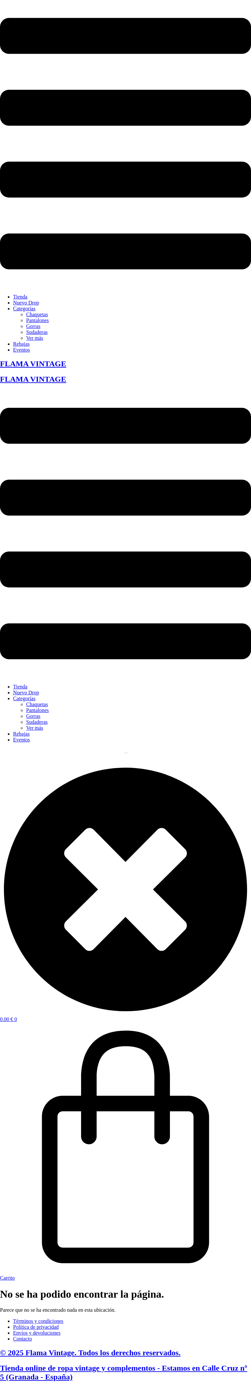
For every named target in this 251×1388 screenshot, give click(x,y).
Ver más (34, 338)
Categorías (24, 308)
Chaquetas (37, 314)
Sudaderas (37, 332)
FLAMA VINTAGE (33, 363)
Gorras (33, 326)
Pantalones (37, 320)
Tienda (20, 297)
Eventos (21, 350)
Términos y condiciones (38, 1321)
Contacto (22, 1339)
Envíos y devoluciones (36, 1333)
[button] (125, 144)
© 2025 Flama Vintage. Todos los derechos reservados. (90, 1352)
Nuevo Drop (26, 302)
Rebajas (21, 344)
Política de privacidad (36, 1327)
